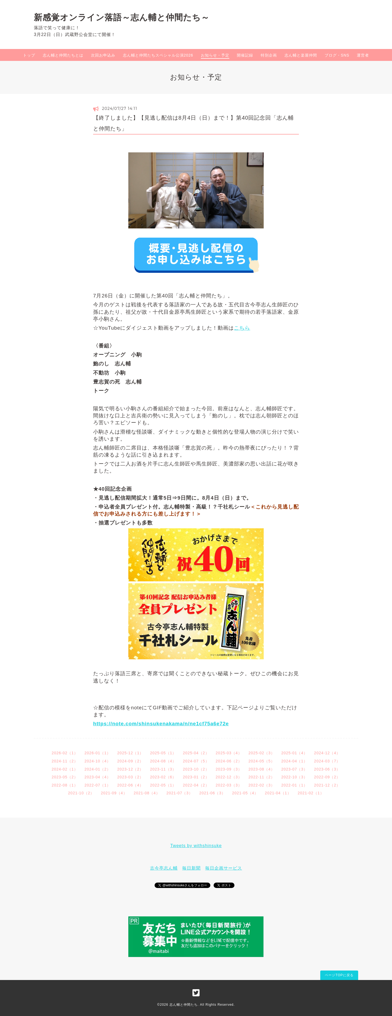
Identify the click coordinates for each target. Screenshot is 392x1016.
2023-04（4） (97, 777)
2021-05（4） (245, 793)
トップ (29, 55)
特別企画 (269, 55)
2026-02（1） (65, 753)
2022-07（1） (97, 785)
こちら (242, 328)
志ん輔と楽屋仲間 (301, 55)
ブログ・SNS (337, 55)
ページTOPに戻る (339, 975)
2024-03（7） (327, 761)
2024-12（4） (327, 753)
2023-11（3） (163, 769)
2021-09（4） (114, 793)
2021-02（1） (311, 793)
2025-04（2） (196, 753)
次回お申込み (103, 55)
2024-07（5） (196, 761)
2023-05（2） (65, 777)
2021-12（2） (327, 785)
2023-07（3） (294, 769)
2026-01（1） (97, 753)
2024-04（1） (294, 761)
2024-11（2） (65, 761)
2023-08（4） (262, 769)
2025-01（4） (294, 753)
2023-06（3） (327, 769)
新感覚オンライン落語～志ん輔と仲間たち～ (122, 17)
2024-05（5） (262, 761)
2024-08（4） (163, 761)
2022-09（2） (327, 777)
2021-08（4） (147, 793)
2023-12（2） (130, 769)
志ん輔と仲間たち (183, 1005)
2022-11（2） (262, 777)
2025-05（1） (163, 753)
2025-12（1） (130, 753)
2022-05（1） (163, 785)
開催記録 (245, 55)
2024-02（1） (65, 769)
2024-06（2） (229, 761)
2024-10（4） (97, 761)
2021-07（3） (179, 793)
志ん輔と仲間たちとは (63, 55)
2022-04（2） (196, 785)
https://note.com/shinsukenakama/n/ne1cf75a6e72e (161, 723)
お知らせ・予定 (215, 55)
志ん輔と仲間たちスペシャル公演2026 (158, 55)
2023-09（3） (229, 769)
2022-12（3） (229, 777)
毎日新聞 (191, 868)
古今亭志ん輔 (164, 868)
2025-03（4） (229, 753)
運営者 (363, 55)
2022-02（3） (262, 785)
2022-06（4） (130, 785)
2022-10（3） (294, 777)
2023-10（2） (196, 769)
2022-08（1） (65, 785)
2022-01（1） (294, 785)
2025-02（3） (262, 753)
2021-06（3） (212, 793)
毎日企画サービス (223, 868)
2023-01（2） (196, 777)
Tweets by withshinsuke (196, 845)
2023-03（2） (130, 777)
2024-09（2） (130, 761)
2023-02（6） (163, 777)
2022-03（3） (229, 785)
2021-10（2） (81, 793)
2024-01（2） (97, 769)
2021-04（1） (278, 793)
